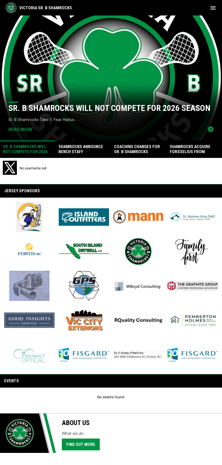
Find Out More (80, 444)
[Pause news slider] (210, 129)
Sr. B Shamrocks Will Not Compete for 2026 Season (109, 108)
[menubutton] (213, 8)
